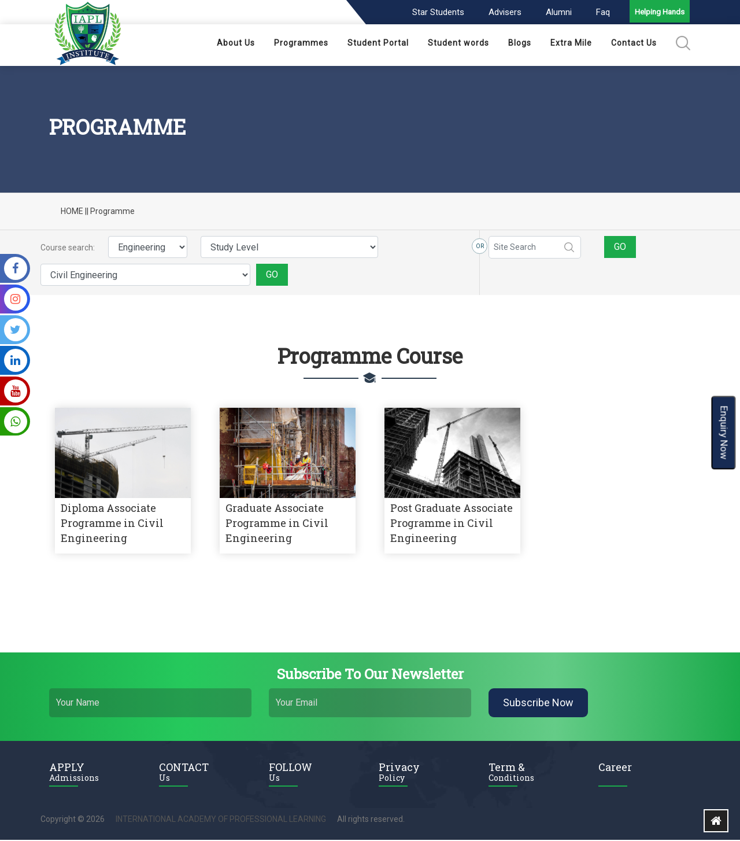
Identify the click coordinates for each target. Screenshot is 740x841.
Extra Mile (571, 44)
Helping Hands (658, 13)
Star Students (435, 12)
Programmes (301, 44)
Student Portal (378, 44)
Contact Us (634, 44)
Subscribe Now (538, 704)
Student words (458, 44)
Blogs (519, 44)
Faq (599, 12)
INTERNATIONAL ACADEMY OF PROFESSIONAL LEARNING (221, 820)
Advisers (501, 12)
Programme (112, 212)
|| (86, 212)
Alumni (555, 12)
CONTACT (205, 772)
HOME (72, 212)
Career (615, 768)
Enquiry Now (724, 432)
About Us (236, 44)
